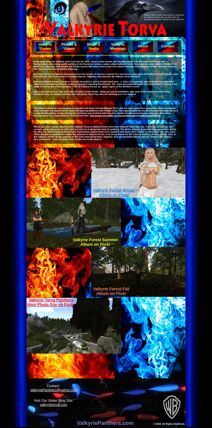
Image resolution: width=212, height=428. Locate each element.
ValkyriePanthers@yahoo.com (53, 390)
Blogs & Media (93, 46)
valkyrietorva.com (53, 405)
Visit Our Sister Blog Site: (53, 400)
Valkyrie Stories (45, 46)
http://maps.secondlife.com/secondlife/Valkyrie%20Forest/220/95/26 (125, 115)
